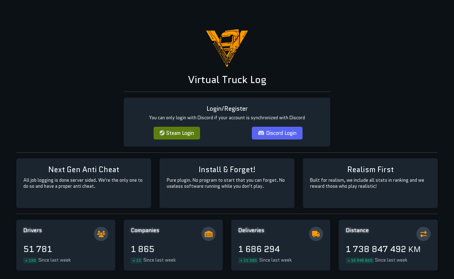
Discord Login (277, 133)
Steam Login (177, 133)
